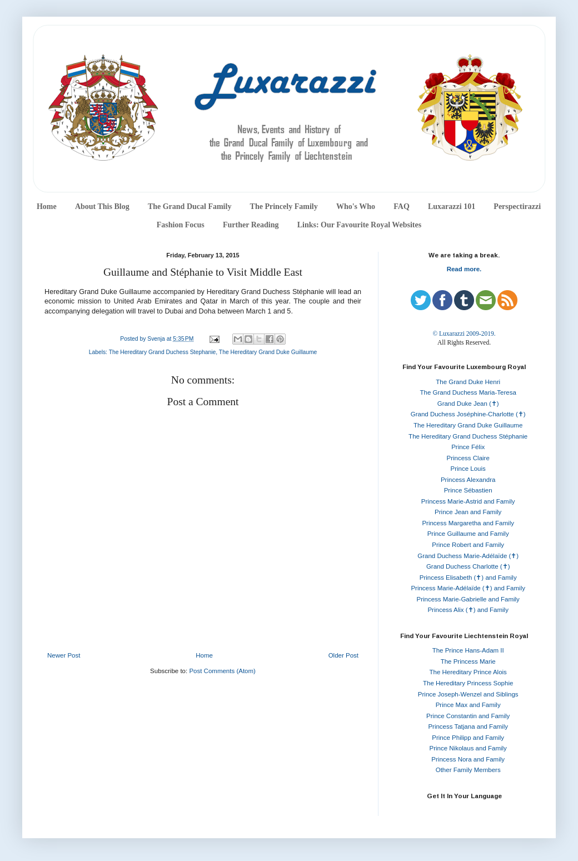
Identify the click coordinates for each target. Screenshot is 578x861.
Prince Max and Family (468, 704)
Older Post (343, 655)
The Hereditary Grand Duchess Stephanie (162, 352)
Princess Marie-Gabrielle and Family (468, 599)
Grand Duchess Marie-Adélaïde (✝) (468, 556)
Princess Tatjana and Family (468, 726)
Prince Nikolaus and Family (468, 748)
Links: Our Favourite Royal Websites (359, 225)
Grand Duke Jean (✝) (468, 403)
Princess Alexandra (468, 479)
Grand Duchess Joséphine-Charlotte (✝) (468, 414)
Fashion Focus (181, 225)
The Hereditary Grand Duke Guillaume (268, 352)
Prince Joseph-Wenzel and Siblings (468, 694)
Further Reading (250, 225)
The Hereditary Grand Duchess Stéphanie (467, 436)
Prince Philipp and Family (468, 737)
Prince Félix (468, 447)
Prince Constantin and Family (468, 716)
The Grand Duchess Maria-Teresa (468, 392)
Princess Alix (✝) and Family (467, 609)
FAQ (401, 206)
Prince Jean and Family (468, 512)
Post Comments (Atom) (222, 671)
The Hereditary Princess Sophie (468, 683)
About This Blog (102, 206)
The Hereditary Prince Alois (468, 672)
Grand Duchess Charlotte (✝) (468, 566)
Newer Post (63, 655)
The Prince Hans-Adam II (468, 650)
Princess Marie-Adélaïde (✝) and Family (468, 588)
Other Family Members (468, 770)
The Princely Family (284, 206)
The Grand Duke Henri (468, 382)
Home (47, 206)
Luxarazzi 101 (451, 206)
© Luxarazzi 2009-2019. (463, 333)
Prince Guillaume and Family (468, 533)
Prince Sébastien (468, 490)
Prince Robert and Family (468, 544)
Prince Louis (468, 468)
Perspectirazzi (517, 206)
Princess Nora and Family (468, 759)
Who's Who (355, 206)
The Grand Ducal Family (190, 206)
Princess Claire (468, 458)
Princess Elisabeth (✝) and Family (468, 577)
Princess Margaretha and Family (468, 523)
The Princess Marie (468, 661)
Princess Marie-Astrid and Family (468, 501)
